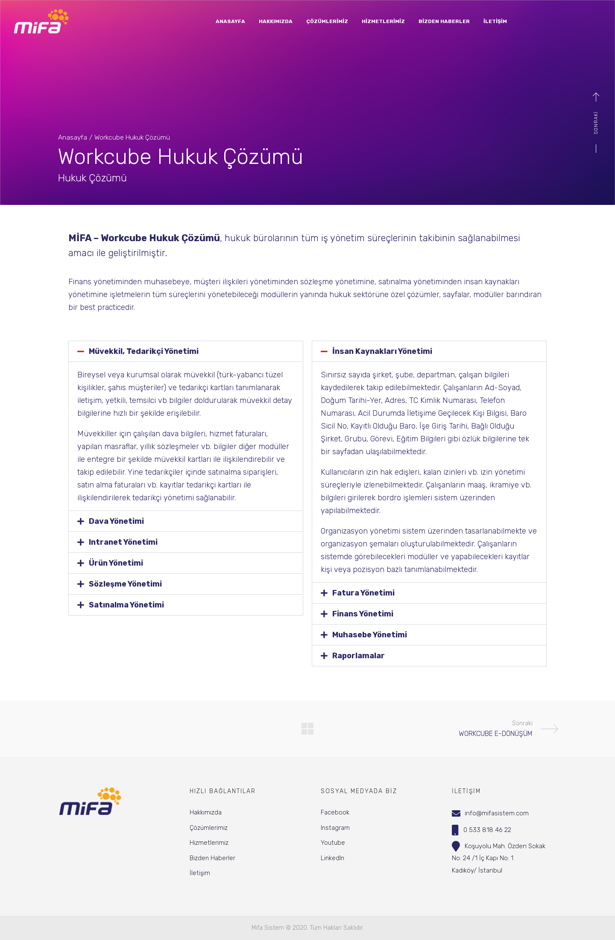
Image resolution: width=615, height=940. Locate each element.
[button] (186, 351)
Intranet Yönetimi (123, 542)
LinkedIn (332, 858)
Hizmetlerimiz (209, 843)
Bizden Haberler (212, 858)
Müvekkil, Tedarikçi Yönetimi (144, 351)
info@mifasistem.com (497, 813)
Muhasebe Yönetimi (369, 634)
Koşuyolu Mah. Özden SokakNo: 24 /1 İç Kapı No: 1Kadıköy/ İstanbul (498, 858)
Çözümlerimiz (209, 828)
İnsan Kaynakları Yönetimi (382, 351)
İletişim (200, 873)
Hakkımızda (206, 812)
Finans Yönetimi (362, 614)
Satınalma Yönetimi (126, 605)
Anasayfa (72, 137)
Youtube (333, 843)
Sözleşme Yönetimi (125, 584)
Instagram (335, 828)
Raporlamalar (358, 655)
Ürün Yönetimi (116, 563)
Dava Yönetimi (116, 521)
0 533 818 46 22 (487, 830)
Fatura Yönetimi (363, 593)
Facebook (335, 812)
